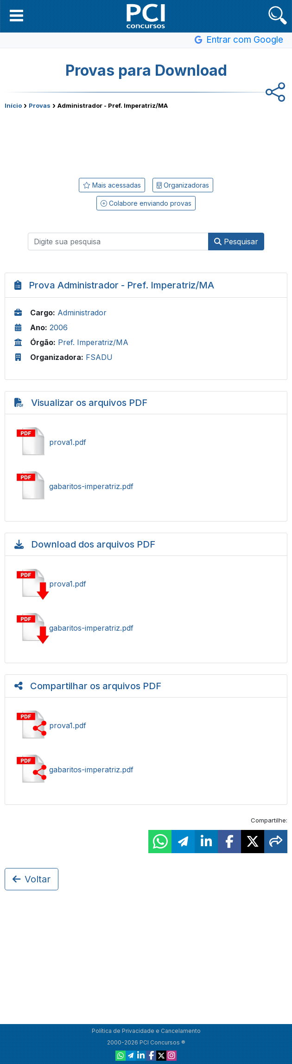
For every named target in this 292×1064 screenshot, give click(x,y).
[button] (16, 15)
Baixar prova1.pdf (146, 583)
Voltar (32, 879)
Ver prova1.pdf (146, 442)
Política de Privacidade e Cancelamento (146, 1030)
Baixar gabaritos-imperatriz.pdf (146, 627)
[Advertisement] (146, 141)
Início (13, 105)
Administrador (82, 312)
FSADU (99, 357)
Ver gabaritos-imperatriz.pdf (146, 486)
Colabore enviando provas (146, 203)
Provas (40, 105)
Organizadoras (183, 185)
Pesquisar (236, 241)
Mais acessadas (112, 185)
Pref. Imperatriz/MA (93, 342)
